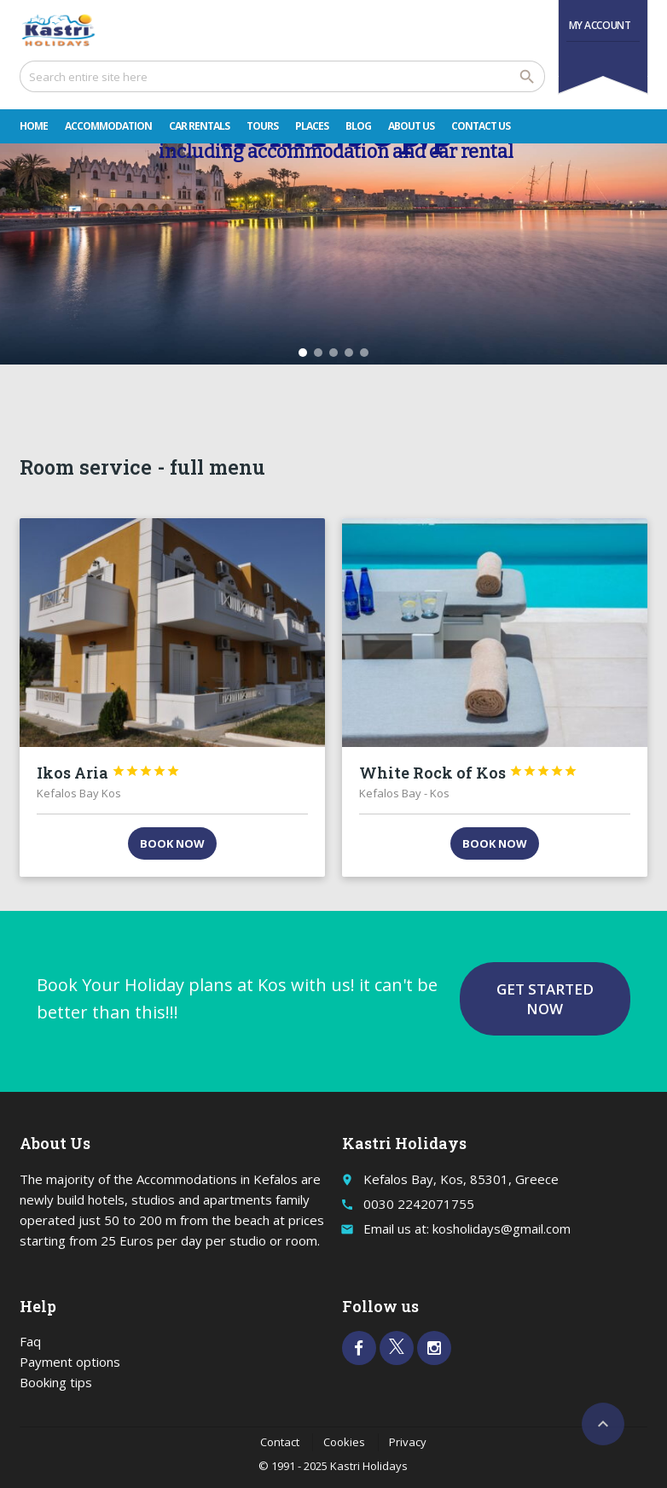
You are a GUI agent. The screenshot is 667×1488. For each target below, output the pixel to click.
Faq (30, 1341)
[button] (303, 352)
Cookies (344, 1442)
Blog (358, 126)
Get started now (545, 998)
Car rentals (199, 126)
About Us (411, 126)
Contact (279, 1442)
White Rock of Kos (468, 772)
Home (34, 126)
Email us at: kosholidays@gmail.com (467, 1228)
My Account (600, 25)
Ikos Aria (108, 772)
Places (311, 126)
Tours (262, 126)
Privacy (407, 1442)
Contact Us (480, 126)
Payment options (70, 1361)
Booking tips (56, 1382)
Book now (172, 843)
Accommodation (108, 126)
